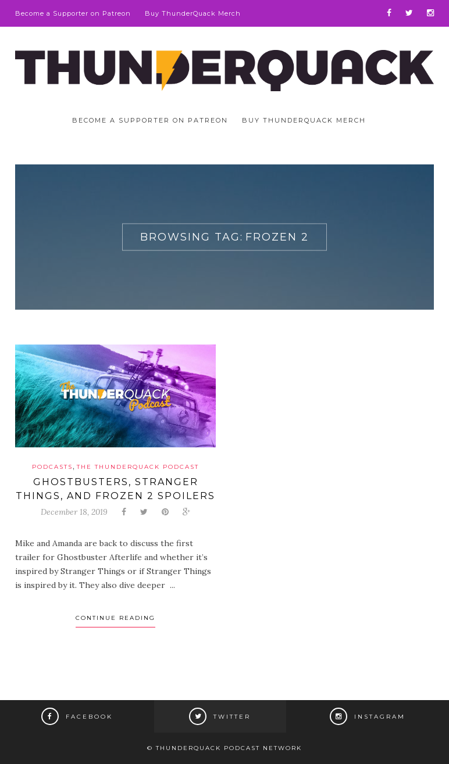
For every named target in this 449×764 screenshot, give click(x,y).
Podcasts (52, 467)
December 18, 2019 (74, 512)
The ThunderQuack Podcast (138, 467)
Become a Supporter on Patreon (73, 13)
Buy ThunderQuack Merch (193, 13)
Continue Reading (115, 618)
